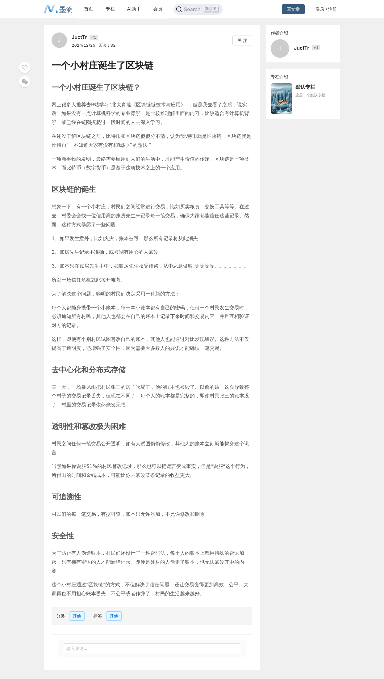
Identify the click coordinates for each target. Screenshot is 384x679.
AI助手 (134, 9)
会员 (157, 9)
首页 (88, 9)
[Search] (198, 9)
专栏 (110, 9)
